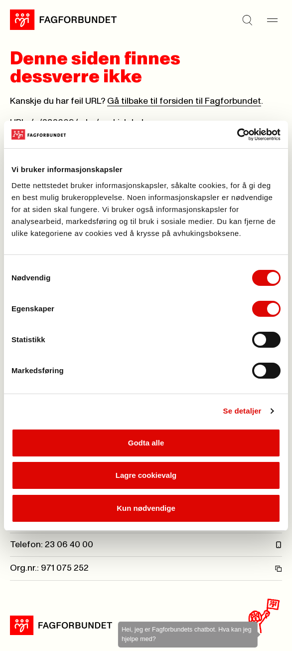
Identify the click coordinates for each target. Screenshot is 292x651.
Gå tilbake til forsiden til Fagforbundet (184, 101)
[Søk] (247, 20)
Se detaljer (242, 411)
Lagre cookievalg (146, 475)
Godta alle (146, 442)
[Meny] (272, 20)
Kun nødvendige (146, 508)
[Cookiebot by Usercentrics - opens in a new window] (237, 134)
